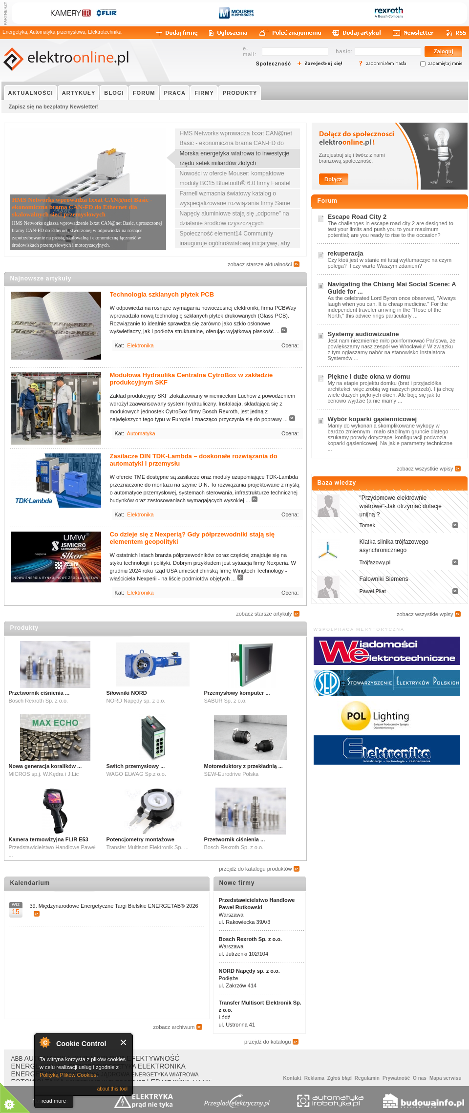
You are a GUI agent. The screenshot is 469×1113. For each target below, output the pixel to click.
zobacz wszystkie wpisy (425, 468)
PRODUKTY (240, 93)
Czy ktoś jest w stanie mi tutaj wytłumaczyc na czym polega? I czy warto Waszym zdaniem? (390, 263)
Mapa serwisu (445, 1078)
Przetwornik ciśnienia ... (39, 693)
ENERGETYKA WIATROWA (165, 1074)
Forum (328, 200)
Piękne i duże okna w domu (369, 376)
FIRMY (204, 93)
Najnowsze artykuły (41, 278)
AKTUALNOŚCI (30, 93)
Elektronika (140, 345)
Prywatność (396, 1078)
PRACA (175, 93)
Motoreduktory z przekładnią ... (243, 766)
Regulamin (367, 1078)
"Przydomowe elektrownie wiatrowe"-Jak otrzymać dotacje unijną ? (401, 506)
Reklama (314, 1078)
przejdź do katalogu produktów (255, 869)
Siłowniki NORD (127, 693)
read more (54, 1101)
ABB (17, 1058)
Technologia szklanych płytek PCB (162, 294)
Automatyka (141, 433)
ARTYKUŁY (79, 93)
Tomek (367, 525)
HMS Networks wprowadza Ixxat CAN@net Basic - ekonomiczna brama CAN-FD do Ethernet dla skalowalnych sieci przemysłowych (82, 207)
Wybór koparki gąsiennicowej (372, 419)
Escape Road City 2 (357, 216)
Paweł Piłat (373, 591)
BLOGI (114, 93)
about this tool (112, 1089)
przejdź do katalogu (267, 1042)
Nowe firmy (237, 882)
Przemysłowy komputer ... (237, 693)
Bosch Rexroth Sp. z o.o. (250, 939)
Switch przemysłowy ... (136, 766)
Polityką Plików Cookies (68, 1075)
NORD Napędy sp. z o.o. (249, 971)
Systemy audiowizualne (363, 334)
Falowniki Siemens (384, 579)
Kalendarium (30, 882)
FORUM (144, 93)
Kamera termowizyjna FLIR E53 (48, 839)
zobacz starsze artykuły (264, 614)
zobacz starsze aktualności (260, 264)
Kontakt (292, 1078)
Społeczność (273, 63)
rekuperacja (345, 253)
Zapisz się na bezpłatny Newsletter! (54, 106)
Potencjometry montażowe (140, 839)
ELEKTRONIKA (162, 1066)
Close (124, 1042)
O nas (419, 1078)
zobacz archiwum (174, 1027)
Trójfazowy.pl (375, 562)
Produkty (24, 627)
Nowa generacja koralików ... (45, 766)
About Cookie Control (44, 1042)
